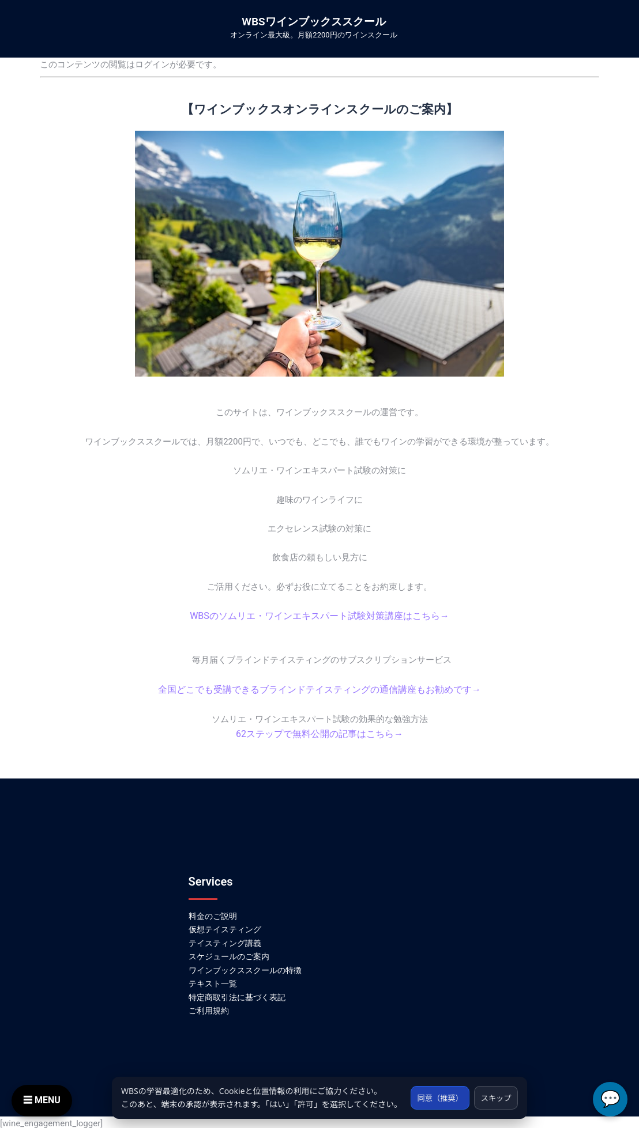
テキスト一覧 (213, 981)
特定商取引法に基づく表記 (237, 994)
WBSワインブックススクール (313, 21)
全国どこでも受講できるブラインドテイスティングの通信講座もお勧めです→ (319, 688)
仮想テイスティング (225, 926)
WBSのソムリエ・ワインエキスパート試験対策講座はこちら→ (319, 615)
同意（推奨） (434, 1090)
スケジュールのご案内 (229, 953)
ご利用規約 (209, 1008)
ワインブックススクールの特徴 (245, 967)
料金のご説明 (213, 913)
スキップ (494, 1090)
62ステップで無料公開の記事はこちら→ (319, 732)
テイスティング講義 (225, 940)
